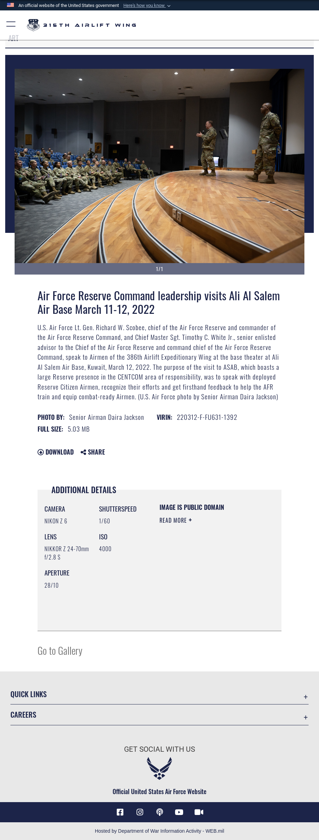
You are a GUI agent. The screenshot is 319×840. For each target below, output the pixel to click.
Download (56, 451)
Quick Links (28, 693)
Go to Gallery (60, 650)
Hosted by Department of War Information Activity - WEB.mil (159, 831)
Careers (23, 714)
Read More (174, 520)
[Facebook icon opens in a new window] (120, 812)
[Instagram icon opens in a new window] (139, 812)
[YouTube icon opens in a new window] (179, 812)
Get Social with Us (159, 749)
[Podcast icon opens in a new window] (159, 812)
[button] (147, 5)
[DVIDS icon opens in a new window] (199, 812)
